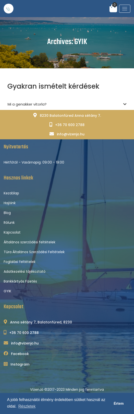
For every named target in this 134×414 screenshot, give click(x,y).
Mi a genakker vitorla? (67, 104)
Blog (7, 212)
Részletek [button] (27, 406)
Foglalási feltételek (20, 261)
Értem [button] (119, 403)
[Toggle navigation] (124, 9)
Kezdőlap (11, 193)
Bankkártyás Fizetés (20, 281)
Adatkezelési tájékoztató (25, 271)
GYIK (7, 291)
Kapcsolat (12, 232)
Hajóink (10, 203)
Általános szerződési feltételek (29, 242)
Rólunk (9, 222)
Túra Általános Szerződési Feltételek (34, 251)
